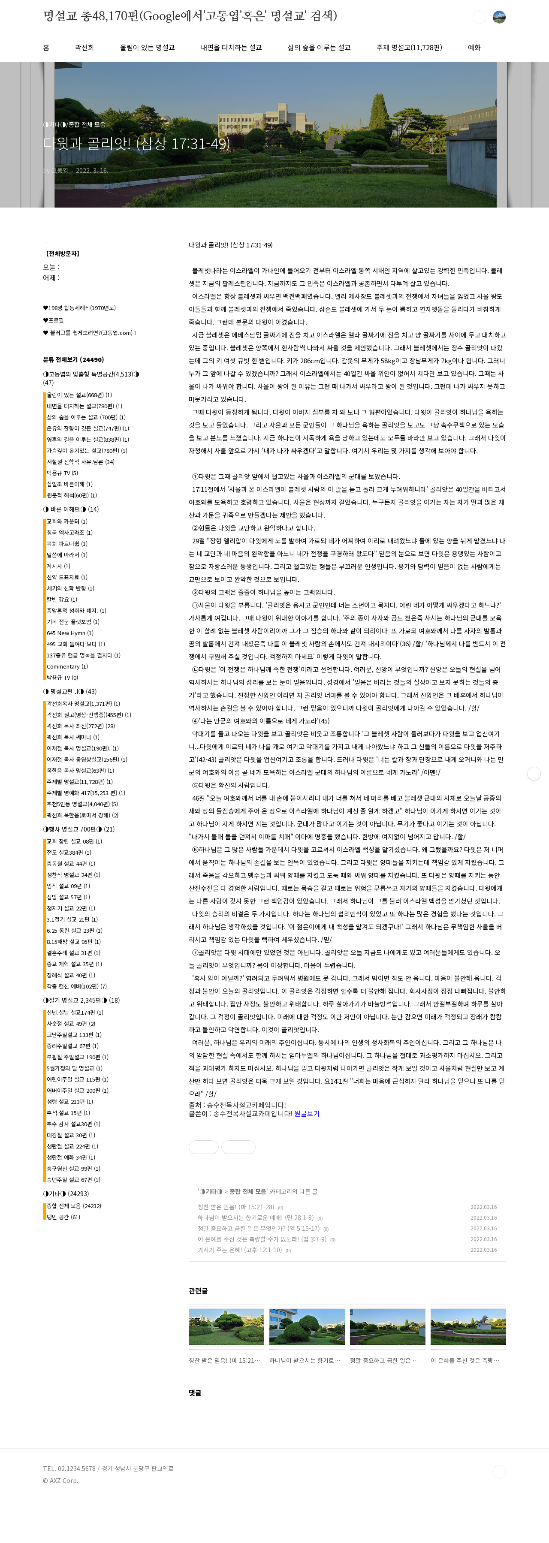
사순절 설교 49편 (71, 1023)
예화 (474, 47)
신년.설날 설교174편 (75, 1012)
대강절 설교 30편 (71, 1135)
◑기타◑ (211, 1191)
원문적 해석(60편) (72, 495)
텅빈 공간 (63, 1217)
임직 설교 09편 (68, 886)
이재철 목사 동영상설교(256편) (87, 759)
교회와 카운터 (67, 521)
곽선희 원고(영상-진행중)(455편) (89, 715)
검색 (479, 17)
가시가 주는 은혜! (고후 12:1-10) (240, 1249)
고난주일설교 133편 (74, 1035)
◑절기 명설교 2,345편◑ (81, 1000)
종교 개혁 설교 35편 (74, 964)
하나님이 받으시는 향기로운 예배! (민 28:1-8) (256, 1217)
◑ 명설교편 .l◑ (70, 691)
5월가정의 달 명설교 (75, 1068)
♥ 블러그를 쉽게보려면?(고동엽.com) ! (89, 332)
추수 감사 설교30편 (73, 1124)
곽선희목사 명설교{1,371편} (83, 703)
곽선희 (84, 47)
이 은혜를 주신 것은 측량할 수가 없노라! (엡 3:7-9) (262, 1239)
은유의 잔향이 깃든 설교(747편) (88, 428)
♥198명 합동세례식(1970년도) (79, 308)
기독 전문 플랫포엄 (73, 622)
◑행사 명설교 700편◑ (79, 829)
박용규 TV (62, 473)
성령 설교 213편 (70, 1101)
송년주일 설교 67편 (73, 1179)
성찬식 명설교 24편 (73, 875)
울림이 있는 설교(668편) (79, 395)
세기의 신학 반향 (70, 588)
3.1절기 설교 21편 (72, 919)
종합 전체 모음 (247, 1191)
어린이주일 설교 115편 (78, 1079)
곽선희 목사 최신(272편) (81, 726)
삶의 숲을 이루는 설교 (319, 47)
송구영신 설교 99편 (73, 1168)
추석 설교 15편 (68, 1113)
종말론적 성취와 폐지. (76, 610)
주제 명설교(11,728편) (409, 47)
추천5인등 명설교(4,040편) (82, 804)
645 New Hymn (70, 633)
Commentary (67, 666)
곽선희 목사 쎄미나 (73, 737)
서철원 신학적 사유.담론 (81, 462)
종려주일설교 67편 (73, 1046)
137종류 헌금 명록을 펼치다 (84, 655)
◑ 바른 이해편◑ (71, 509)
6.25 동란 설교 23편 (75, 930)
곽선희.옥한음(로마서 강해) (82, 815)
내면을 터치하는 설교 (231, 47)
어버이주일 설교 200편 (78, 1090)
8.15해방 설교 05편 (74, 941)
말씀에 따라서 (67, 555)
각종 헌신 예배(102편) (77, 986)
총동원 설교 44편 (71, 863)
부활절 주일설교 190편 (78, 1057)
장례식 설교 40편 (71, 975)
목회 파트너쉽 (67, 543)
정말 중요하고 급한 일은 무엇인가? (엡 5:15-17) (259, 1228)
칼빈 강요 (62, 599)
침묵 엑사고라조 (70, 532)
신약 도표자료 (67, 577)
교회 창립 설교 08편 (74, 841)
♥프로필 (53, 320)
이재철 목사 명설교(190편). (83, 748)
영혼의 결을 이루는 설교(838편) (88, 439)
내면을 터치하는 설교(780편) (84, 406)
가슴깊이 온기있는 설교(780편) (87, 450)
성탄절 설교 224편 (72, 1146)
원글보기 (307, 1113)
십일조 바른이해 (70, 484)
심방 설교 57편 (68, 897)
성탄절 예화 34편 (71, 1157)
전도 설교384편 (69, 852)
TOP (499, 1472)
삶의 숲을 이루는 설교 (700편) (86, 417)
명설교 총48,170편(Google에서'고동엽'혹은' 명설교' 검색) (190, 17)
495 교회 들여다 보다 (76, 644)
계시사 (58, 566)
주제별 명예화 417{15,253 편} (86, 793)
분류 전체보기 (73, 359)
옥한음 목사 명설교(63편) (80, 770)
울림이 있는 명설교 (147, 47)
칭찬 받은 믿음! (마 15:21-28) (236, 1206)
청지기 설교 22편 (71, 908)
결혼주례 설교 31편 (73, 953)
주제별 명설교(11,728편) (80, 782)
